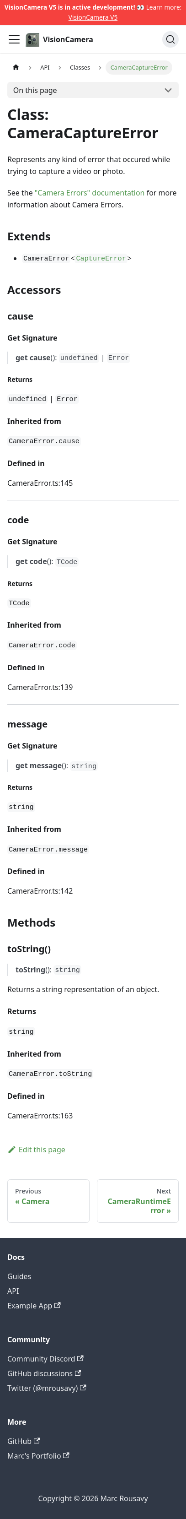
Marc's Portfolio (38, 1456)
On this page (35, 90)
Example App (34, 1306)
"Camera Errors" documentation (90, 193)
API (13, 1291)
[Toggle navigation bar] (14, 39)
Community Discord (45, 1359)
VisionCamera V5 (93, 17)
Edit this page (36, 1150)
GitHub (23, 1441)
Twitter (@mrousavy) (46, 1388)
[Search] (170, 39)
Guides (19, 1276)
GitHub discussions (44, 1373)
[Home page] (16, 67)
